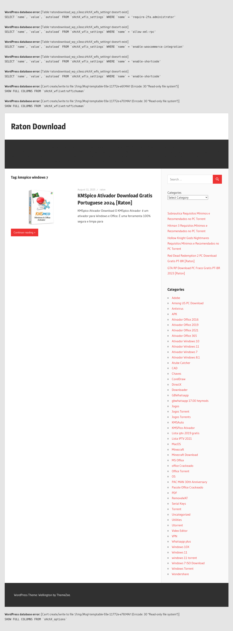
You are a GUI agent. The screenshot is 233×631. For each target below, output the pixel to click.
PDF (174, 493)
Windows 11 (179, 552)
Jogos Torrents (181, 417)
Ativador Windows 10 (185, 341)
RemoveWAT (180, 498)
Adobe (176, 298)
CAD (174, 368)
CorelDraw (178, 379)
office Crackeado (182, 466)
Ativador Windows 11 (185, 346)
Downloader (179, 390)
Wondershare (180, 574)
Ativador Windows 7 (185, 352)
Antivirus (177, 308)
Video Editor (179, 531)
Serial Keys (179, 503)
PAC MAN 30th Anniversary (189, 482)
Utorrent (177, 525)
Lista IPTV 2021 (182, 438)
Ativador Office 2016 (185, 319)
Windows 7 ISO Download (188, 563)
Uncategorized (181, 514)
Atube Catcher (181, 363)
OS (173, 476)
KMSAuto (178, 422)
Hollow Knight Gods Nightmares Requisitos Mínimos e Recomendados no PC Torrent (193, 243)
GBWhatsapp (180, 395)
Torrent (176, 509)
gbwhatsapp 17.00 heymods (190, 401)
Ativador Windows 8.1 (186, 357)
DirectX (176, 384)
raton (103, 189)
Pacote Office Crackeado (187, 487)
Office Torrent (180, 471)
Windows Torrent (182, 568)
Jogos (175, 406)
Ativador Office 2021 (185, 330)
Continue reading (23, 232)
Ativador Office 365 (184, 336)
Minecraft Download (185, 455)
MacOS (176, 444)
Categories (174, 192)
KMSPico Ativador (183, 428)
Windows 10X (180, 547)
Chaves (176, 373)
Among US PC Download (188, 303)
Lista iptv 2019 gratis (185, 433)
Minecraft (178, 449)
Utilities (177, 520)
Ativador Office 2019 (185, 325)
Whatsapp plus (181, 541)
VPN (174, 536)
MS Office (178, 460)
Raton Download (38, 126)
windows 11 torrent (184, 558)
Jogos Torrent (180, 411)
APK (174, 314)
